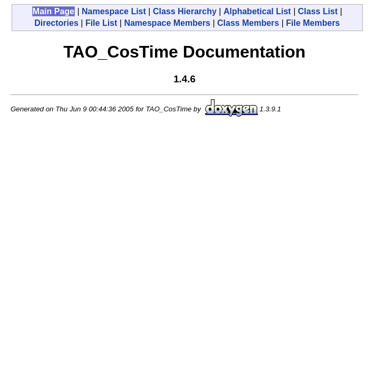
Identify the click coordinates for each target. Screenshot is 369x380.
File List (101, 22)
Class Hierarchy (185, 11)
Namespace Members (167, 22)
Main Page (53, 11)
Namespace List (114, 11)
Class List (318, 11)
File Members (313, 22)
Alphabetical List (257, 11)
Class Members (248, 22)
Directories (56, 22)
